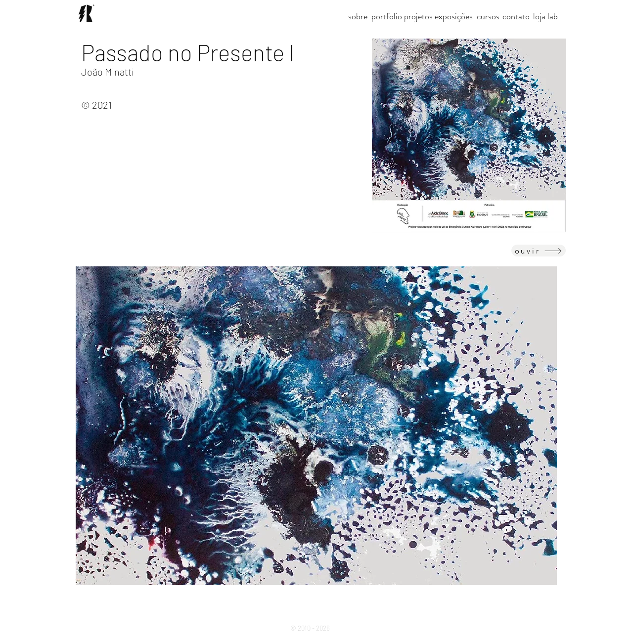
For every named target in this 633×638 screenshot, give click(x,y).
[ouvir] (538, 250)
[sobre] (358, 16)
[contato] (516, 16)
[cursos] (488, 16)
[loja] (539, 16)
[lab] (552, 16)
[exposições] (453, 16)
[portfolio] (387, 16)
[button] (418, 16)
